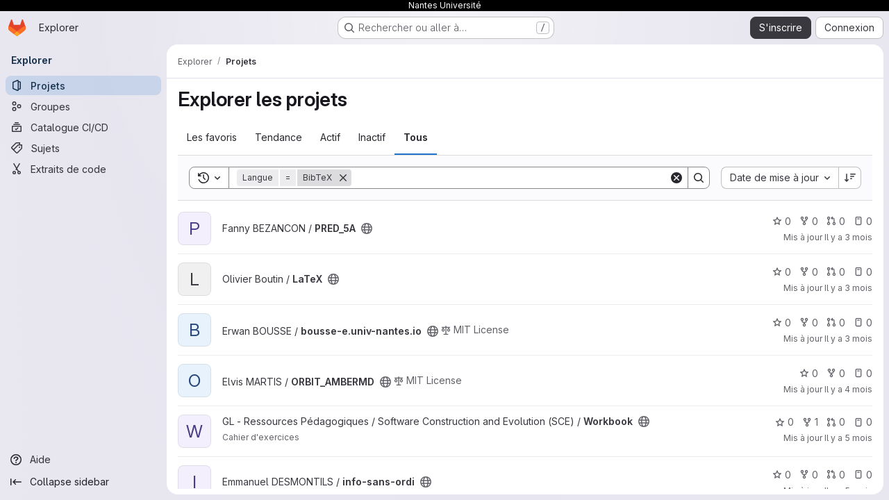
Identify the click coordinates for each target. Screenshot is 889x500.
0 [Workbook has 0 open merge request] (835, 422)
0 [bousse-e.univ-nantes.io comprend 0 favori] (781, 322)
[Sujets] (83, 148)
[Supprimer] (343, 177)
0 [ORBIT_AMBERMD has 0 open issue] (863, 373)
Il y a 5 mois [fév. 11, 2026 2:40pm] (848, 438)
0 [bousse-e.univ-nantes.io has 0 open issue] (863, 322)
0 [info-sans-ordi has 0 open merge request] (835, 475)
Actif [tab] (330, 137)
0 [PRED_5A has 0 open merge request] (835, 221)
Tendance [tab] (278, 137)
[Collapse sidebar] (83, 482)
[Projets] (83, 85)
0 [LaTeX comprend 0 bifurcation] (808, 272)
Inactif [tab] (371, 137)
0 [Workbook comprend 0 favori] (784, 422)
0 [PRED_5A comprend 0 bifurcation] (808, 221)
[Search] (510, 177)
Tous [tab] (416, 137)
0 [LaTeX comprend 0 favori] (781, 272)
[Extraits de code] (83, 168)
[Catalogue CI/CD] (83, 127)
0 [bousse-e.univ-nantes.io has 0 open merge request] (835, 322)
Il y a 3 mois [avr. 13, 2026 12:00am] (848, 237)
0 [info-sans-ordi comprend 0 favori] (781, 475)
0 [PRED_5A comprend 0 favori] (781, 221)
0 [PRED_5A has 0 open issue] (863, 221)
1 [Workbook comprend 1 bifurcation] (810, 422)
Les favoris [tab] (212, 137)
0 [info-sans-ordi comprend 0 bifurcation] (808, 475)
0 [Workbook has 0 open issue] (863, 422)
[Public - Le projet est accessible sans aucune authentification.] (366, 228)
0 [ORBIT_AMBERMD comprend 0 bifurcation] (835, 373)
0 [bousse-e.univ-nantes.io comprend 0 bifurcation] (808, 322)
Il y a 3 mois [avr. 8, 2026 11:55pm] (848, 288)
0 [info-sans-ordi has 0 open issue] (863, 475)
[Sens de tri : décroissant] (850, 178)
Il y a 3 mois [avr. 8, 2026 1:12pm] (848, 338)
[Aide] (83, 459)
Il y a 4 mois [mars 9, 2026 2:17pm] (848, 389)
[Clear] (676, 177)
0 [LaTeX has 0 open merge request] (835, 272)
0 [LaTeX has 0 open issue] (863, 272)
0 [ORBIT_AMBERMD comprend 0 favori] (808, 373)
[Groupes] (83, 106)
